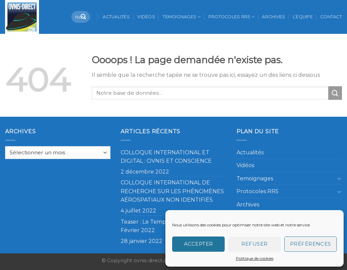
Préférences (310, 244)
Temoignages (182, 17)
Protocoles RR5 (231, 17)
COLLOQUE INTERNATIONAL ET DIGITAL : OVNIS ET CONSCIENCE (166, 156)
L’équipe (303, 16)
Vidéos (146, 16)
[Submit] (83, 17)
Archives (273, 16)
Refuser (254, 244)
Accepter (198, 244)
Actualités (116, 16)
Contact (331, 16)
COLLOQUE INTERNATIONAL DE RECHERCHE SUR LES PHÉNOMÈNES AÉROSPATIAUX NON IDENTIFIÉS (172, 191)
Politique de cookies (254, 258)
